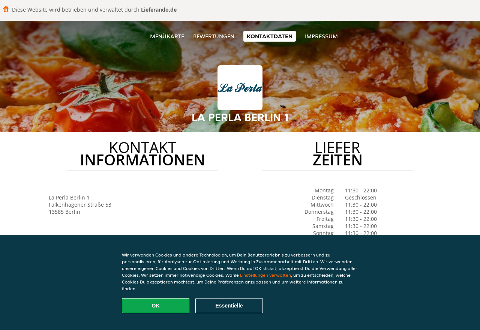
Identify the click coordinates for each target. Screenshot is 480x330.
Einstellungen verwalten (265, 275)
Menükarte (167, 36)
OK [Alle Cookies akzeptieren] (156, 306)
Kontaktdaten (269, 36)
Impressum (321, 36)
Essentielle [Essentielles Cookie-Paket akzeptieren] (229, 306)
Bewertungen (213, 36)
